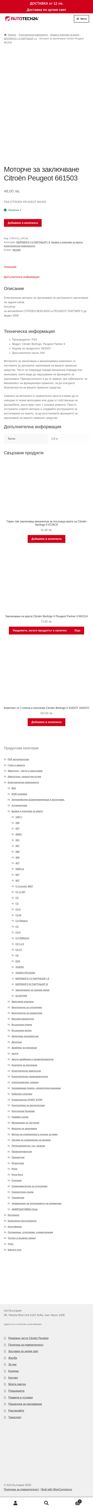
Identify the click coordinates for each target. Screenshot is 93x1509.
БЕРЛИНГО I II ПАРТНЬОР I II (20, 38)
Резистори (18, 1163)
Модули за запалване (24, 1128)
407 (17, 863)
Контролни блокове (23, 1111)
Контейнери (15, 1226)
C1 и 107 (20, 892)
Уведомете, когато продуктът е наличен (40, 630)
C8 (17, 955)
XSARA (20, 967)
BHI (14, 788)
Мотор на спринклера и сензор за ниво (35, 1134)
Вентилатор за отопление (27, 1007)
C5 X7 (19, 949)
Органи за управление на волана (31, 1140)
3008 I (19, 834)
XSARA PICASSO (25, 972)
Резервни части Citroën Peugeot (28, 1338)
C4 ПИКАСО (22, 938)
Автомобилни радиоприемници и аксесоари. (38, 799)
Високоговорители (23, 1018)
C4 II (18, 932)
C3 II (18, 909)
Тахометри (18, 1197)
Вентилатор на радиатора (27, 1013)
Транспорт (15, 1417)
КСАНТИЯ (21, 995)
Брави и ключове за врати (64, 34)
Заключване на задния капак (32, 990)
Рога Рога (17, 1174)
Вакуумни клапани (23, 1001)
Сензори (17, 1180)
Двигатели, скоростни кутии (24, 776)
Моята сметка (17, 1384)
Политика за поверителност (26, 1344)
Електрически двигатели (26, 1071)
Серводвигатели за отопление (30, 1186)
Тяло (10, 1244)
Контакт (13, 1377)
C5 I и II (20, 944)
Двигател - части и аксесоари (25, 770)
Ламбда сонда (20, 1117)
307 (17, 845)
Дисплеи (17, 1042)
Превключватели (22, 1151)
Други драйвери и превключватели (32, 1059)
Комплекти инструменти (22, 1220)
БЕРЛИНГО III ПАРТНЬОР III (32, 984)
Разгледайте (16, 1410)
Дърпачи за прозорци (24, 1065)
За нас (12, 1364)
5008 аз (20, 869)
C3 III (18, 915)
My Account (15, 1503)
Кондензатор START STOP (27, 1099)
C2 (17, 897)
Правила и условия (20, 1397)
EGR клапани (19, 794)
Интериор (13, 1215)
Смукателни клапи (22, 1192)
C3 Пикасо (22, 920)
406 (17, 857)
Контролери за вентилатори (28, 1105)
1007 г (19, 817)
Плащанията (16, 1390)
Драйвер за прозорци (24, 1047)
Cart (72, 1501)
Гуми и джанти (16, 765)
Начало (12, 34)
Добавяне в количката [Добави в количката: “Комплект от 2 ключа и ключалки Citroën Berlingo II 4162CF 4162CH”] (46, 722)
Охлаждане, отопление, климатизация (30, 1232)
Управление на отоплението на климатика (36, 1203)
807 (17, 880)
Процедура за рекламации (25, 1404)
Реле (14, 1168)
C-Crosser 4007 (24, 886)
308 (17, 851)
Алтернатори (19, 805)
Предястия (18, 1157)
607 (17, 874)
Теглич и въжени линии (21, 1238)
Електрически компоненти (33, 34)
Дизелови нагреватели (25, 1036)
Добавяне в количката (23, 222)
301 (17, 840)
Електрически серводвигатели (30, 1076)
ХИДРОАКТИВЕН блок (25, 1209)
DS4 (18, 961)
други (15, 1053)
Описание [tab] (10, 266)
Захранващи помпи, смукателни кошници (36, 1088)
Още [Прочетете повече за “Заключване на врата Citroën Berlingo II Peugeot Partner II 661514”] (77, 630)
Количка (13, 1371)
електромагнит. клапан (25, 1082)
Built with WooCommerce (56, 1489)
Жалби (12, 1357)
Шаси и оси (14, 1249)
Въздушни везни (22, 1030)
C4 (17, 926)
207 (17, 828)
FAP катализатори (18, 759)
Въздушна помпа (22, 1024)
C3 (17, 903)
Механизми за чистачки (25, 1122)
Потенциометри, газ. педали (28, 1145)
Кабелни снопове (22, 1094)
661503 (17, 250)
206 (17, 822)
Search (46, 1503)
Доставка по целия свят (23, 1351)
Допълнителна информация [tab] (21, 277)
